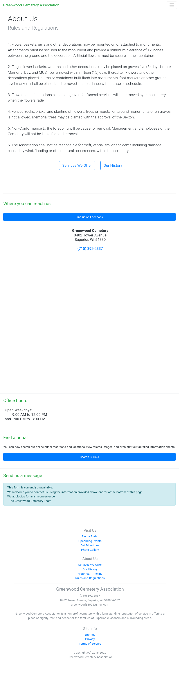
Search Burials (89, 457)
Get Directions (90, 545)
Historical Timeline (90, 573)
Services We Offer (77, 165)
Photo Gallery (90, 549)
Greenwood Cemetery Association (31, 5)
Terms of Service (90, 643)
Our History (112, 165)
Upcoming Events (89, 541)
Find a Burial (90, 536)
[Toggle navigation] (172, 5)
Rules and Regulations (90, 578)
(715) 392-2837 (90, 248)
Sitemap (90, 634)
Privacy (90, 639)
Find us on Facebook (89, 217)
